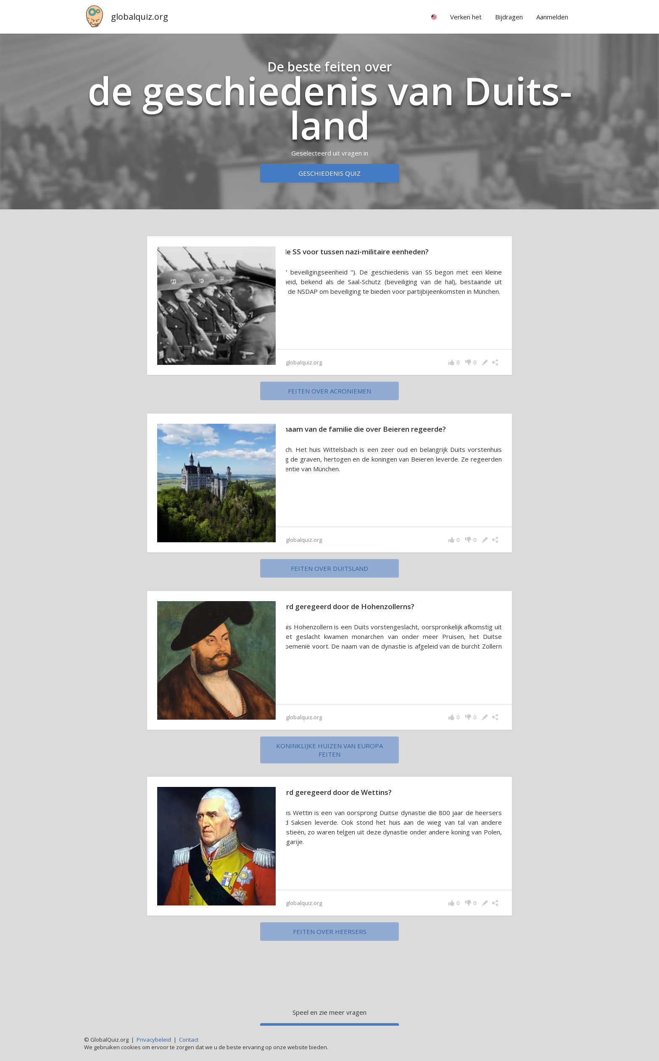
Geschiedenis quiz (329, 173)
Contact (188, 1039)
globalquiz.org (139, 16)
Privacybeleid (154, 1039)
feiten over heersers (329, 931)
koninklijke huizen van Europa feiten (329, 750)
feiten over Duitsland (329, 568)
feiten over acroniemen (329, 391)
